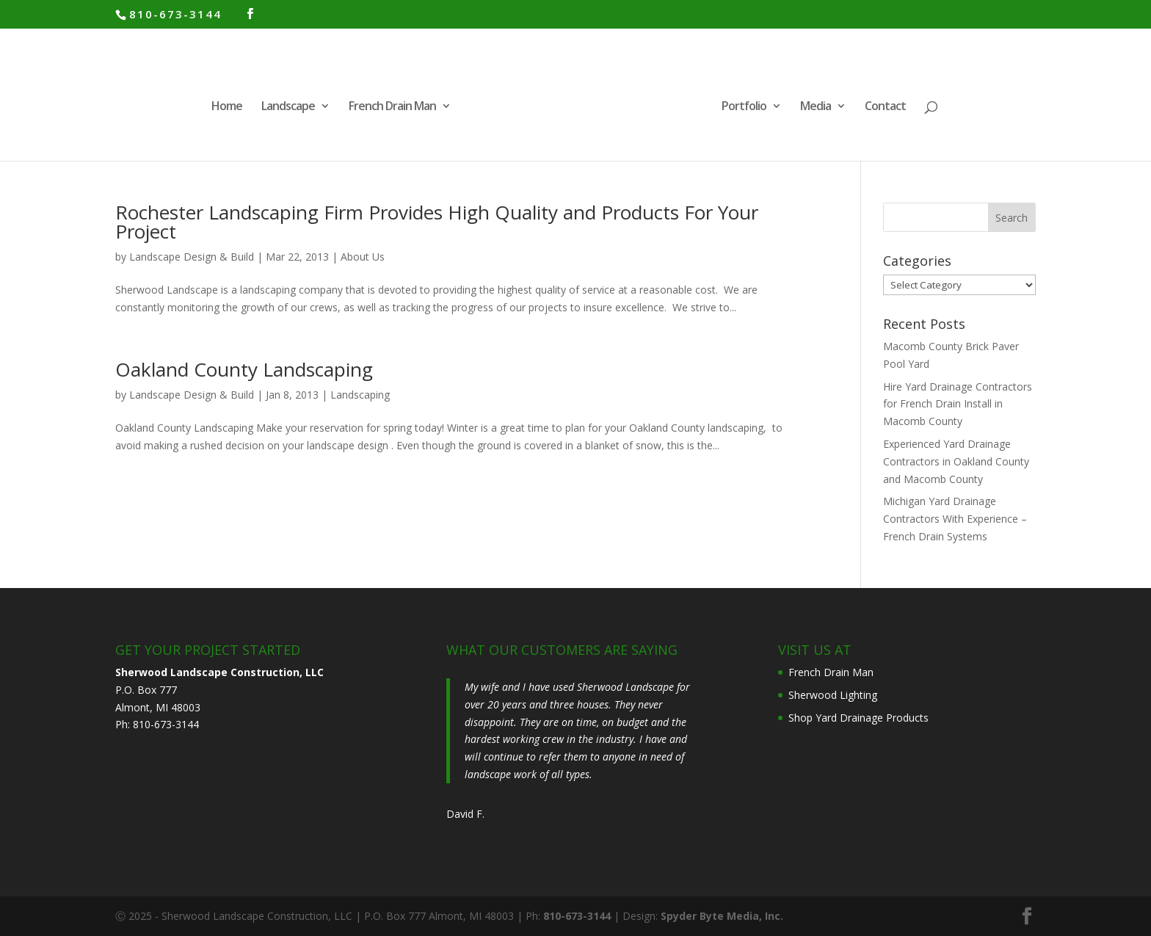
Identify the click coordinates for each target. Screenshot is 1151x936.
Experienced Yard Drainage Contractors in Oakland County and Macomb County (956, 461)
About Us (363, 257)
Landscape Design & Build (191, 257)
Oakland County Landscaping (244, 369)
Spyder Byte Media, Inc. (722, 916)
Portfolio (744, 107)
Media (815, 107)
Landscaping (360, 395)
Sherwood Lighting (832, 695)
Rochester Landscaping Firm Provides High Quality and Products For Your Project (436, 221)
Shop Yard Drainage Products (858, 718)
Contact (885, 107)
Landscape (288, 107)
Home (226, 107)
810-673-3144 (175, 14)
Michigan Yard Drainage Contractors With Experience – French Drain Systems (955, 518)
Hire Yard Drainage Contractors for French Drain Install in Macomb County (957, 404)
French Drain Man (392, 107)
